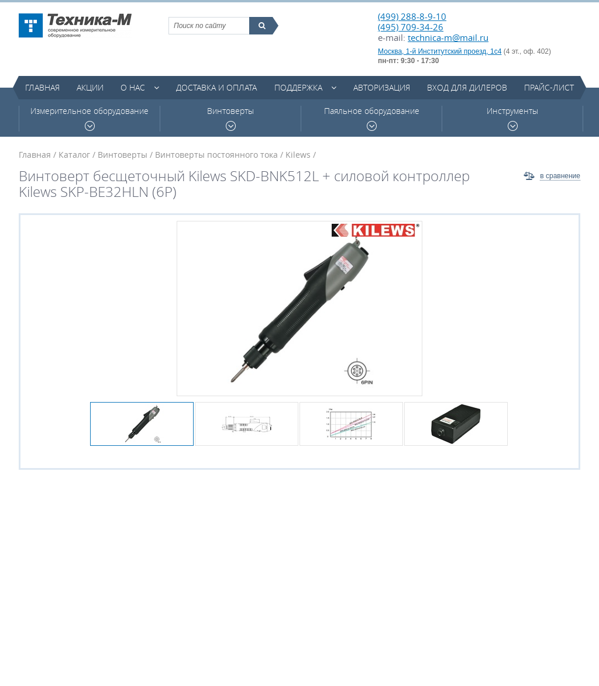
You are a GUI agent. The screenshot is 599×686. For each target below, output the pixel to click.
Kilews (298, 154)
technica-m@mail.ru (448, 37)
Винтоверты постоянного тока (216, 154)
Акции (90, 87)
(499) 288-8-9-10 (412, 16)
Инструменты (512, 118)
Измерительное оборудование (89, 118)
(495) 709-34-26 (410, 27)
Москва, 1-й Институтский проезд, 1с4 (439, 51)
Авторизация (381, 87)
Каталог (74, 154)
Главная (42, 87)
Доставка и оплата (216, 87)
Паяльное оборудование (371, 118)
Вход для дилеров (467, 87)
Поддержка (298, 87)
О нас (133, 87)
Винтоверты (230, 118)
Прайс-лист (549, 87)
